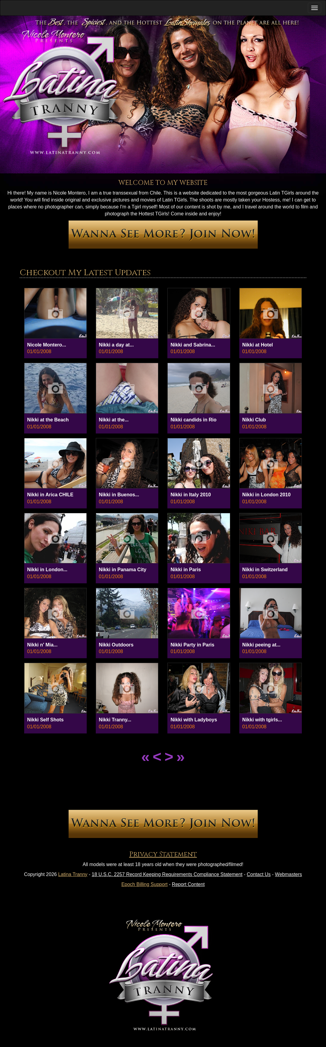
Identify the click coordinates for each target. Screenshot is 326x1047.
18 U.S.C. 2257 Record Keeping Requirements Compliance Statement (167, 874)
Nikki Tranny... (115, 719)
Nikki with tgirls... (262, 719)
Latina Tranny (72, 874)
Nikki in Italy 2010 (190, 494)
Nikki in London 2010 (266, 494)
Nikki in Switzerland (265, 569)
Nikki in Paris (185, 569)
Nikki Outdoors (116, 644)
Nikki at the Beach (48, 419)
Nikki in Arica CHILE (50, 494)
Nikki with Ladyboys (193, 719)
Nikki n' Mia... (42, 644)
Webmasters (288, 874)
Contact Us (259, 874)
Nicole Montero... (46, 344)
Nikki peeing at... (261, 644)
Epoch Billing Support (144, 884)
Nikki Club (254, 419)
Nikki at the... (114, 419)
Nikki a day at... (116, 344)
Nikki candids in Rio (193, 419)
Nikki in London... (47, 569)
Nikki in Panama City (122, 569)
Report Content (188, 884)
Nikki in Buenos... (119, 494)
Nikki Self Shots (45, 719)
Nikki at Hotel (257, 344)
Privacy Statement (163, 854)
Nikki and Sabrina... (192, 344)
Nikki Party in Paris (192, 644)
